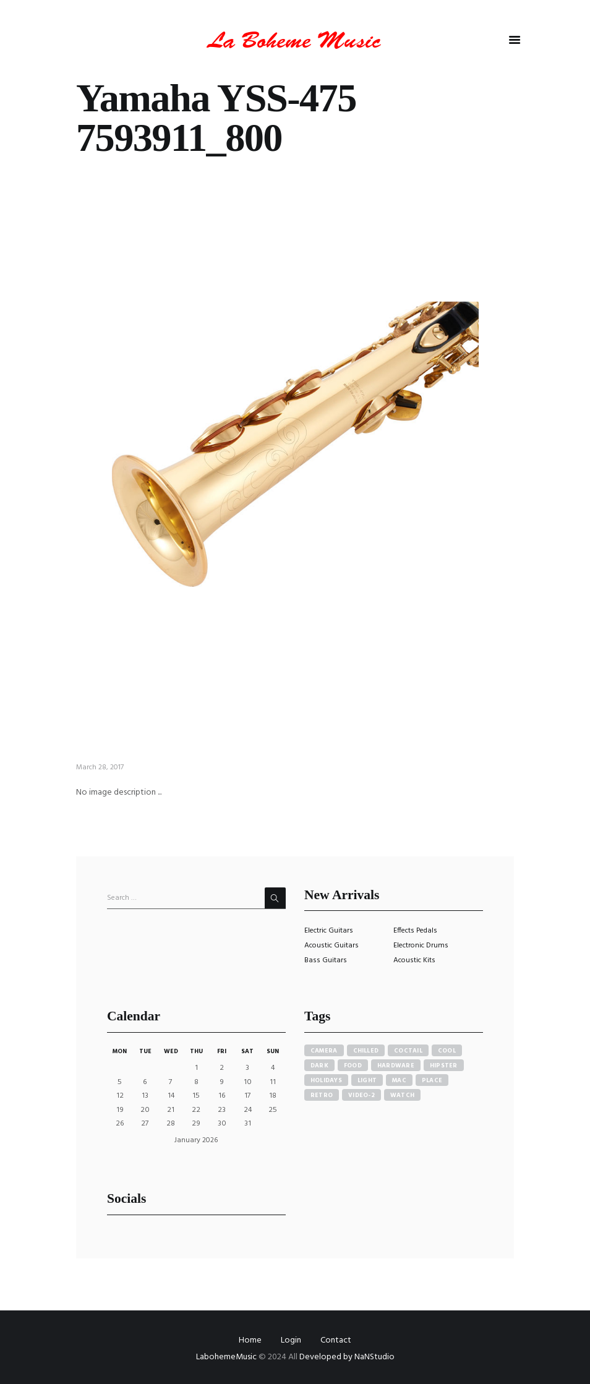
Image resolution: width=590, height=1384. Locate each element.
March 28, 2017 (100, 767)
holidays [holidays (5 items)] (326, 1080)
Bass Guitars (325, 960)
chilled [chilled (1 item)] (366, 1051)
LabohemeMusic (227, 1357)
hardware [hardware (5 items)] (395, 1065)
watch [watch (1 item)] (402, 1095)
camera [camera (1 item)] (324, 1051)
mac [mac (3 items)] (399, 1080)
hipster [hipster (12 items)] (444, 1065)
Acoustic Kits (414, 960)
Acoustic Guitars (331, 945)
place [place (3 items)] (432, 1080)
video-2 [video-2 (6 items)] (361, 1095)
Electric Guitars (328, 931)
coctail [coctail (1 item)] (408, 1051)
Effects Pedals (415, 931)
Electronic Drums (420, 945)
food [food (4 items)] (353, 1065)
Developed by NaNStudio (347, 1357)
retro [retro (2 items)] (321, 1095)
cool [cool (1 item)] (447, 1051)
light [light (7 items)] (367, 1080)
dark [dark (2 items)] (319, 1065)
